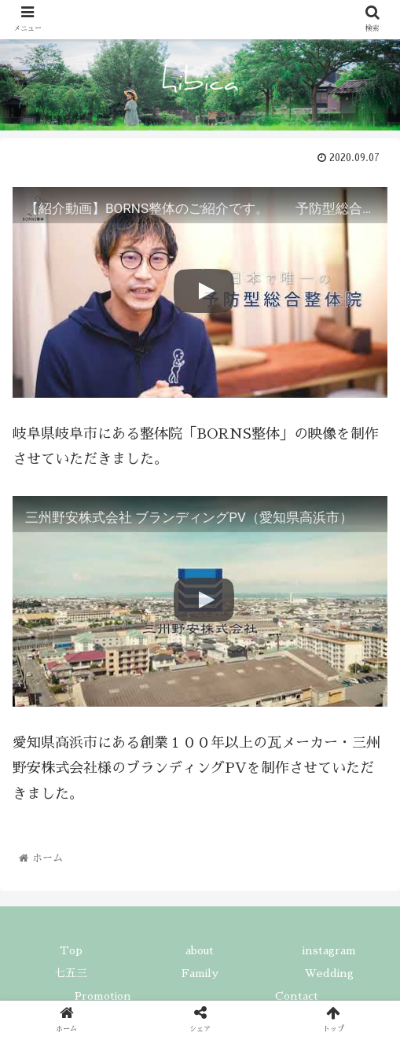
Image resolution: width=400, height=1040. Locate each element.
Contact (296, 995)
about (199, 950)
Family (200, 973)
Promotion (103, 995)
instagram (329, 950)
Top (71, 950)
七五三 (70, 973)
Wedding (329, 973)
